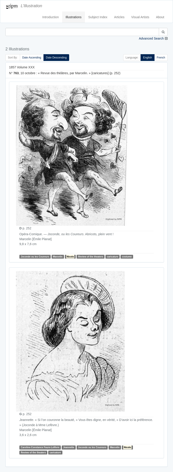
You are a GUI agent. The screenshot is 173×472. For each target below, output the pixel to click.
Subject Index (97, 17)
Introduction (50, 17)
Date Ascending (31, 57)
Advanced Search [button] (151, 38)
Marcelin (58, 256)
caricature (112, 256)
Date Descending (56, 57)
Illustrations (74, 17)
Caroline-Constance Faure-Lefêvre (40, 447)
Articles (119, 17)
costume (127, 256)
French (161, 57)
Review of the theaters (90, 256)
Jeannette (68, 447)
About (160, 17)
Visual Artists (140, 17)
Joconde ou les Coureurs (35, 256)
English (147, 57)
